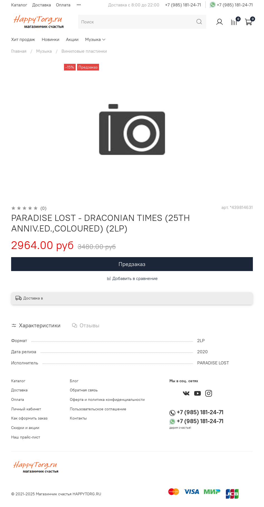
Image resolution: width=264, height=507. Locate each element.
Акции (72, 39)
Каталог (19, 5)
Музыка (95, 39)
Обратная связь (84, 390)
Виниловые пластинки (84, 51)
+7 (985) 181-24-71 (183, 5)
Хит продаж (23, 39)
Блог (74, 380)
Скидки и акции (25, 427)
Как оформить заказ (29, 418)
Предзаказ (132, 263)
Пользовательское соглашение (98, 408)
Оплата (63, 5)
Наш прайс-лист (25, 437)
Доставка (41, 5)
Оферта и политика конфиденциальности (107, 399)
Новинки (50, 39)
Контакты (78, 418)
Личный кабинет (26, 408)
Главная (18, 51)
